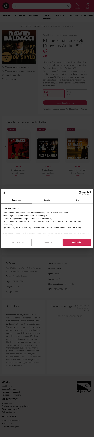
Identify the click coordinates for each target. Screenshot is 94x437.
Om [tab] (77, 200)
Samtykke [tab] (16, 200)
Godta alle (76, 242)
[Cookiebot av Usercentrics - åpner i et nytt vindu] (80, 193)
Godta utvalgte (17, 242)
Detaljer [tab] (47, 200)
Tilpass (47, 242)
